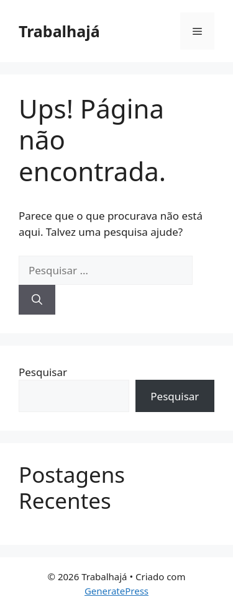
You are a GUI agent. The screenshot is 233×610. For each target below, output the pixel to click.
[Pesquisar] (37, 300)
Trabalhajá (59, 31)
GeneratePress (116, 591)
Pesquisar (43, 372)
